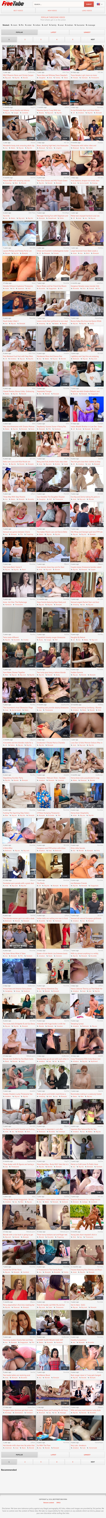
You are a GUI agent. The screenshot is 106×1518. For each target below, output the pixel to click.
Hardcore (57, 429)
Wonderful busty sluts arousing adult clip (18, 145)
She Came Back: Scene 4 (12, 567)
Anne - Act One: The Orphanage (15, 602)
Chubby (25, 640)
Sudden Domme (77, 672)
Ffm (61, 288)
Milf (29, 288)
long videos (87, 10)
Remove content (48, 1503)
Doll (50, 921)
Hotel (23, 1061)
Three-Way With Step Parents (14, 497)
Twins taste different (11, 637)
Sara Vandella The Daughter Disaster (51, 497)
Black (24, 569)
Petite (62, 218)
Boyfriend (94, 1061)
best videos (18, 10)
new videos (52, 10)
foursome (80, 25)
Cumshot (25, 113)
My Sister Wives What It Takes (14, 953)
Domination (19, 1413)
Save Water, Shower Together (14, 672)
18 (74, 113)
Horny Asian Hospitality (80, 813)
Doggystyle (52, 288)
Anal (74, 183)
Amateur (81, 113)
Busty (32, 429)
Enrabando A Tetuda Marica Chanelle (51, 743)
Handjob (29, 956)
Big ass (7, 113)
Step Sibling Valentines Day (47, 989)
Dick (50, 78)
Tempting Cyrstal (77, 1024)
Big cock (8, 78)
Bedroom (76, 359)
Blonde (25, 78)
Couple (93, 569)
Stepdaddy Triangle (44, 391)
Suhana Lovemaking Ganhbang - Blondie (86, 707)
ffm (22, 25)
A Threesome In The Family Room (49, 1270)
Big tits (16, 78)
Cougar (16, 113)
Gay (83, 148)
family (53, 25)
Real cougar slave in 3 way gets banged (86, 1375)
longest (87, 32)
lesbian (70, 25)
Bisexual (42, 148)
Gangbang (8, 991)
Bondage (8, 1413)
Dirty (98, 850)
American (8, 1448)
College (84, 1202)
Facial (66, 464)
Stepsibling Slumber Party (13, 778)
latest (53, 32)
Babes (13, 148)
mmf (46, 25)
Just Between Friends (79, 883)
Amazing (8, 183)
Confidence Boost (43, 1375)
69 (74, 464)
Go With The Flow (43, 1445)
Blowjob (99, 113)
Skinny (62, 1061)
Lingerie (59, 148)
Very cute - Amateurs (78, 1445)
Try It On (6, 216)
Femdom (60, 1026)
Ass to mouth (84, 183)
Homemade (93, 1448)
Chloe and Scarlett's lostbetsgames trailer (53, 251)
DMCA (58, 1503)
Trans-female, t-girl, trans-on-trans (84, 75)
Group (92, 323)
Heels (50, 148)
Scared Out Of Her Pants (12, 1270)
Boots (50, 956)
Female (75, 78)
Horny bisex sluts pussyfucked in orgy (85, 778)
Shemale (84, 78)
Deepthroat (52, 218)
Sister (50, 1307)
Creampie (61, 1132)
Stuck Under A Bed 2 (10, 321)
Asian (75, 253)
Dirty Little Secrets (78, 848)
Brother (96, 429)
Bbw (16, 183)
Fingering (29, 534)
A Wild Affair (8, 848)
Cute (83, 1448)
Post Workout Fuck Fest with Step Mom (18, 356)
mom (15, 25)
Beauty (41, 113)
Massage (63, 1413)
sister (29, 25)
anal (62, 25)
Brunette (42, 288)
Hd (13, 288)
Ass (6, 148)
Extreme (59, 956)
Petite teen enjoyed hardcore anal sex (85, 216)
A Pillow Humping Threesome (48, 813)
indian (37, 25)
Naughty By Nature (78, 637)
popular (19, 32)
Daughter (42, 78)
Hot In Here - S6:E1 (78, 1305)
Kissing (94, 183)
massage (91, 25)
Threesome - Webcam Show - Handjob (51, 778)
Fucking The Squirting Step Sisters (16, 813)
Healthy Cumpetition (79, 1340)
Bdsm (26, 710)
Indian (90, 148)
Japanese (21, 288)
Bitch (88, 253)
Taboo (66, 78)
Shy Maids (41, 883)
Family (57, 78)
